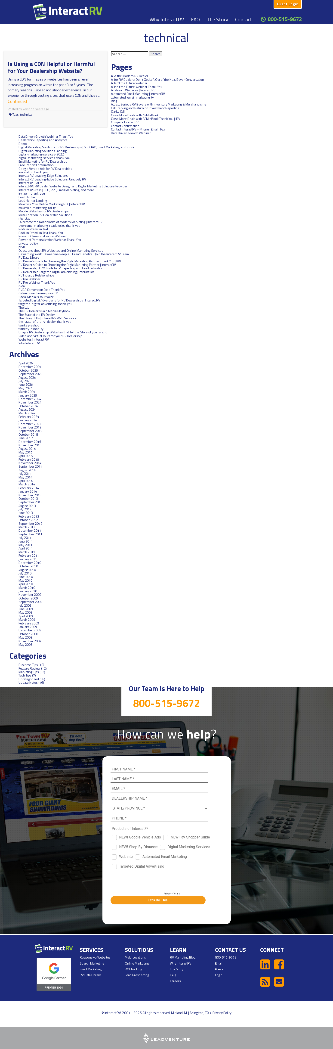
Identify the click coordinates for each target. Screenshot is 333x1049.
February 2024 (28, 416)
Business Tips (28, 664)
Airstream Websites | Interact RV (133, 90)
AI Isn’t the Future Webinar (129, 83)
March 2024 (26, 413)
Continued (15, 100)
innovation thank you (33, 172)
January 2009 (27, 626)
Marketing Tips (28, 671)
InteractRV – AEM (30, 182)
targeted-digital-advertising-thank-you (45, 303)
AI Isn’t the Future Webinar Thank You (136, 86)
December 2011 (29, 530)
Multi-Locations (135, 957)
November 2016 (29, 445)
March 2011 (26, 551)
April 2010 (25, 583)
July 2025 (24, 381)
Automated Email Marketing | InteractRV (138, 93)
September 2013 (30, 502)
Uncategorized (28, 679)
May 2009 (25, 612)
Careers (175, 980)
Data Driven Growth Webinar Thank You (45, 136)
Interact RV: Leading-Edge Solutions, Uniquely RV (52, 179)
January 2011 (27, 559)
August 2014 (27, 470)
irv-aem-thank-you (31, 193)
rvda (21, 285)
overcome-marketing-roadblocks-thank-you (49, 225)
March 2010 (26, 587)
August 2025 (27, 377)
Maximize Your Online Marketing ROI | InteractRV (51, 204)
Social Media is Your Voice (36, 296)
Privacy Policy (222, 1012)
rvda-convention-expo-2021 (38, 293)
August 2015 (27, 448)
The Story (217, 19)
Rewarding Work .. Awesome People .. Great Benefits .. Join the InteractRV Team (73, 253)
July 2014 (24, 473)
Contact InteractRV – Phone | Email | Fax (138, 129)
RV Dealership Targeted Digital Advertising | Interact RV (56, 271)
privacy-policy (28, 243)
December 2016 (29, 441)
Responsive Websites (95, 957)
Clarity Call (118, 111)
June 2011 (25, 541)
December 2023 (29, 423)
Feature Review (29, 668)
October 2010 (28, 566)
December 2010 (29, 562)
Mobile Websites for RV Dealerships (43, 211)
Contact (243, 19)
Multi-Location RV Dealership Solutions (45, 214)
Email (218, 963)
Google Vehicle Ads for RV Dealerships (45, 168)
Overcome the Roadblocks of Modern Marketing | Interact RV (60, 221)
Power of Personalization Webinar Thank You (49, 239)
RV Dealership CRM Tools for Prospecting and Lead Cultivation (61, 268)
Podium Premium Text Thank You (40, 232)
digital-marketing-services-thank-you (44, 157)
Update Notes (28, 682)
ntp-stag (24, 218)
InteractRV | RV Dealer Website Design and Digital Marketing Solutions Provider (72, 186)
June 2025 (25, 384)
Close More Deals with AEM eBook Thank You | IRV (145, 118)
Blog (114, 100)
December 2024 (29, 398)
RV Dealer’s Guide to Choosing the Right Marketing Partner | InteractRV (67, 264)
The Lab (23, 307)
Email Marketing (91, 969)
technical (26, 113)
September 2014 (30, 466)
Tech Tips (24, 675)
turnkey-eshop (29, 325)
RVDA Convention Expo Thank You (41, 289)
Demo (22, 143)
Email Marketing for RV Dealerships (42, 161)
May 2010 (25, 580)
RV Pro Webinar (29, 278)
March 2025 (26, 391)
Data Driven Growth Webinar (38, 132)
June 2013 (25, 512)
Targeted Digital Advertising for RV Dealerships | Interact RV (59, 300)
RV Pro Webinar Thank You (36, 282)
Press (219, 969)
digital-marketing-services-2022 (41, 154)
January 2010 (27, 591)
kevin (26, 107)
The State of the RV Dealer (36, 314)
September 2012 (30, 523)
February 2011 (28, 555)
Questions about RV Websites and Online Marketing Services (60, 250)
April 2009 (25, 616)
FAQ (195, 19)
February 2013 (28, 516)
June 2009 (25, 608)
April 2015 (25, 455)
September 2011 (30, 534)
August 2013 (27, 505)
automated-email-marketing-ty (132, 97)
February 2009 (28, 623)
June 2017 (25, 437)
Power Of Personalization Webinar (42, 236)
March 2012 (26, 526)
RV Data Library (29, 257)
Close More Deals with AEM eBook (135, 115)
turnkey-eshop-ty (30, 328)
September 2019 (30, 430)
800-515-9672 (285, 19)
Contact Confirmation (125, 125)
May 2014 (25, 477)
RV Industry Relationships (36, 275)
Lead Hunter (26, 197)
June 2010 (25, 576)
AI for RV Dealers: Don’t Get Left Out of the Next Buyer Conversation (157, 79)
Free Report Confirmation (36, 164)
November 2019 (29, 427)
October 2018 (28, 434)
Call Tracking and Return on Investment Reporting (145, 108)
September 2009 (30, 601)
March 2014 (26, 484)
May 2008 (25, 637)
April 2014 (25, 480)
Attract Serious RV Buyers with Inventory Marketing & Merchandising (158, 104)
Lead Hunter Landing (32, 200)
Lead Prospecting (137, 974)
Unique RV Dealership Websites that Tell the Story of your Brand (62, 332)
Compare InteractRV (125, 122)
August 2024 (27, 409)
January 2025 (27, 395)
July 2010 (24, 573)
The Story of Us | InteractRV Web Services (47, 318)
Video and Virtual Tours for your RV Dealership (50, 335)
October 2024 (28, 405)
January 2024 (27, 420)
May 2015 (25, 452)
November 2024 (29, 402)
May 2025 (25, 388)
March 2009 (26, 619)
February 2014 (28, 487)
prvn (21, 246)
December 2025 (29, 366)
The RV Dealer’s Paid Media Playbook (44, 310)
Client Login (287, 4)
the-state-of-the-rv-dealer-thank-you (44, 321)
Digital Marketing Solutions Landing (42, 150)
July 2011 (24, 537)
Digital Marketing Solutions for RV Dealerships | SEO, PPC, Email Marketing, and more (76, 147)
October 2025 (28, 370)
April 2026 (25, 363)
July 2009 (24, 605)
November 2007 (29, 641)
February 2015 (28, 459)
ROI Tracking (133, 969)
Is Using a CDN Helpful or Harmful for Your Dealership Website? (51, 67)
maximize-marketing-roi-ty (37, 207)
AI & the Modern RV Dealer (129, 75)
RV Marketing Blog (182, 957)
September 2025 (30, 373)
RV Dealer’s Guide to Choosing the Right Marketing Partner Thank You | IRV (69, 261)
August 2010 (27, 569)
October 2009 (28, 598)
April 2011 (25, 548)
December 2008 (29, 630)
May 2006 (25, 644)
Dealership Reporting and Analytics (42, 139)
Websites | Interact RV (33, 339)
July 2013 (24, 509)
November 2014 (29, 462)
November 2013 (29, 495)
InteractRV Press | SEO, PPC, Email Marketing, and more (56, 189)
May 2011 (25, 544)
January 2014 (27, 491)
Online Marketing (137, 963)
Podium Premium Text (33, 229)
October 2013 (28, 498)
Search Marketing (92, 963)
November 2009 (29, 594)
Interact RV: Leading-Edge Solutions (43, 175)
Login (218, 974)
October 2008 (28, 633)
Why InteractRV (167, 19)
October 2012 (28, 519)
